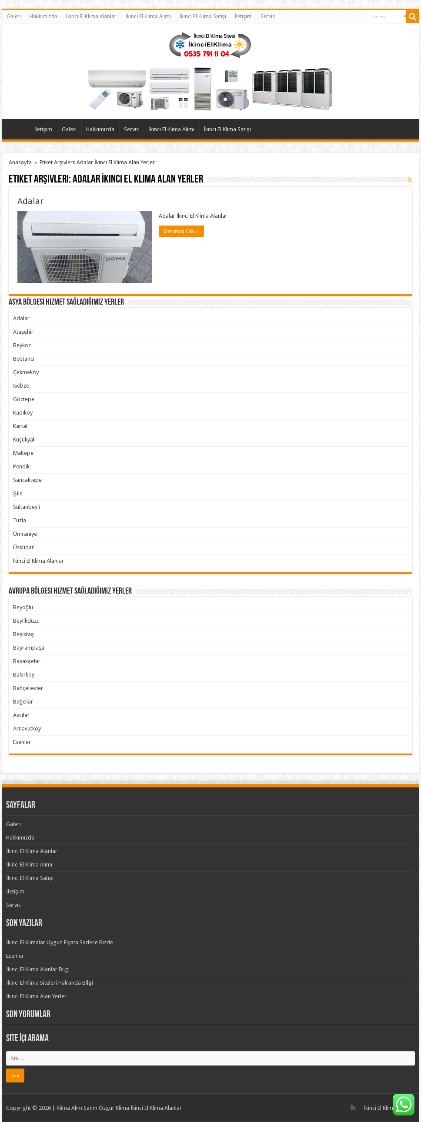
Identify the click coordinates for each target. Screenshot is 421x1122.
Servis (268, 16)
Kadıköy (23, 412)
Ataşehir (23, 332)
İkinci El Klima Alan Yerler (36, 996)
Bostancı (23, 358)
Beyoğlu (23, 607)
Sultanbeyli (26, 507)
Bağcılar (23, 701)
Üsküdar (23, 547)
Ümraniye (25, 534)
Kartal (20, 426)
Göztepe (23, 399)
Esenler (22, 742)
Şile (18, 493)
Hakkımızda (43, 16)
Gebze (21, 385)
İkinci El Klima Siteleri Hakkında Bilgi (49, 982)
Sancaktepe (27, 480)
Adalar (30, 201)
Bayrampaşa (29, 647)
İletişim (243, 16)
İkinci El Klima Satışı (203, 16)
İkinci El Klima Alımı (147, 16)
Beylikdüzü (26, 620)
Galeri (14, 16)
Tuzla (19, 520)
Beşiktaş (23, 634)
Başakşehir (26, 661)
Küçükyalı (24, 439)
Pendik (21, 466)
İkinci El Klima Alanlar (91, 16)
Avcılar (21, 715)
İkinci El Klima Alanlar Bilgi (38, 969)
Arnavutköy (27, 728)
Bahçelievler (28, 688)
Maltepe (23, 453)
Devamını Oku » (181, 231)
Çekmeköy (26, 372)
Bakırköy (23, 674)
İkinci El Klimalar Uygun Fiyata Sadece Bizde (59, 942)
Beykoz (22, 345)
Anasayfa (18, 128)
